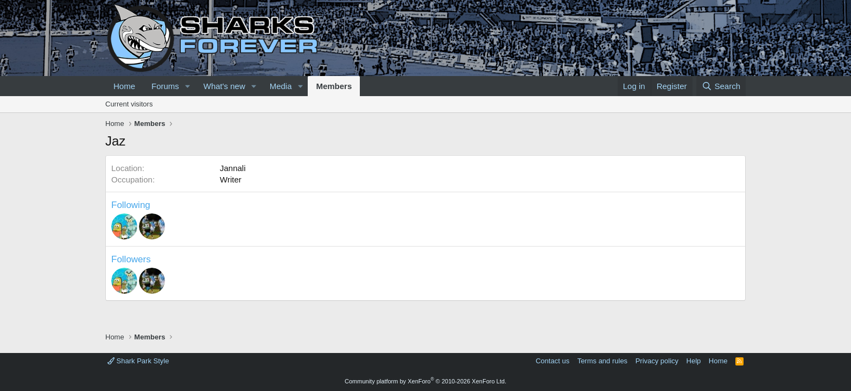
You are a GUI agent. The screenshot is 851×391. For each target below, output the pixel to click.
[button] (187, 86)
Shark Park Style (138, 361)
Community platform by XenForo (425, 381)
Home (124, 86)
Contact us (552, 361)
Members (334, 86)
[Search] (721, 86)
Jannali (233, 168)
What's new (224, 86)
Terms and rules (602, 361)
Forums (165, 86)
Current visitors (129, 104)
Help (694, 361)
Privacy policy (657, 361)
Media (281, 86)
